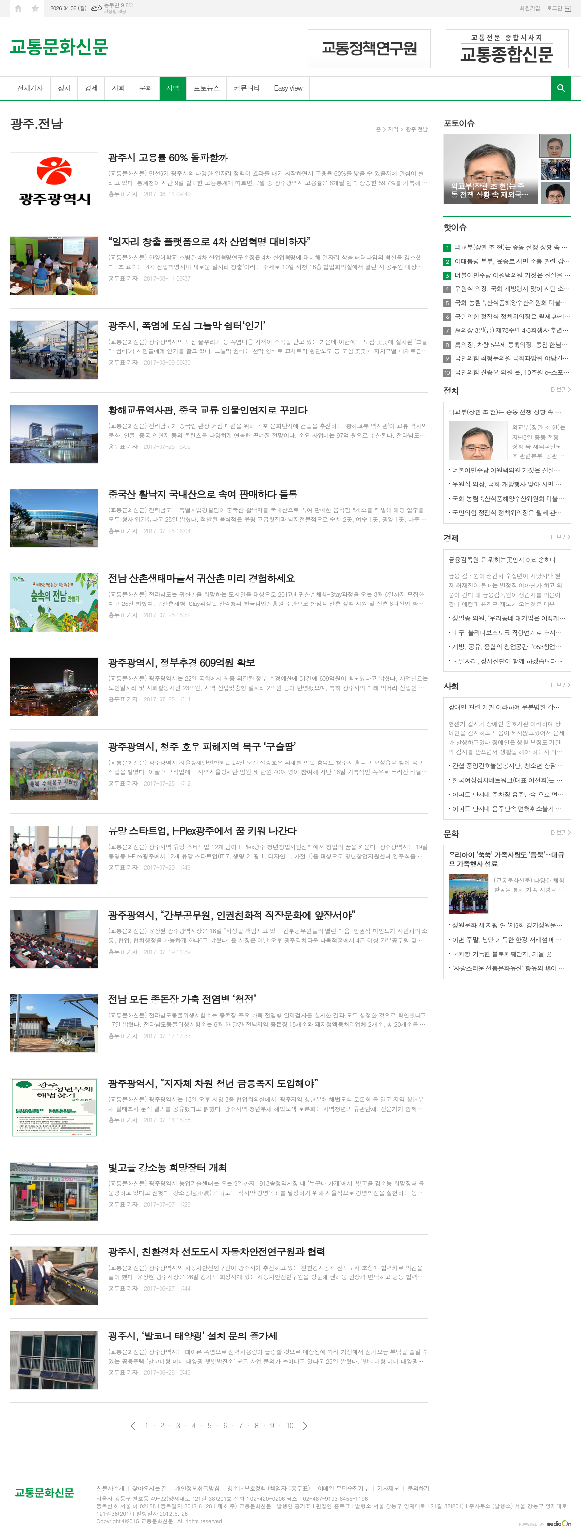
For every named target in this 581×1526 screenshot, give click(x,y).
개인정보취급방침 (197, 1488)
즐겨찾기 (35, 8)
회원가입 (530, 8)
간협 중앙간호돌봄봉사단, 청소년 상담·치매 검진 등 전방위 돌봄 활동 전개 (509, 765)
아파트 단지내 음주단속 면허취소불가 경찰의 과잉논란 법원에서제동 (509, 808)
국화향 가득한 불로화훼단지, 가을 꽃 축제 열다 (509, 953)
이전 (133, 1425)
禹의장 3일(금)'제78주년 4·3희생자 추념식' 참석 (513, 330)
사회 (118, 88)
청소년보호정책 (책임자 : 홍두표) (268, 1488)
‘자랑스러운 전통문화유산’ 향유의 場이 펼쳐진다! (509, 968)
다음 (305, 1425)
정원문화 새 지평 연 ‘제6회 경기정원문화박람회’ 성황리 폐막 (509, 925)
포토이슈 (459, 123)
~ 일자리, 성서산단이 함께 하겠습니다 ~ (507, 661)
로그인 (554, 8)
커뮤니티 (247, 88)
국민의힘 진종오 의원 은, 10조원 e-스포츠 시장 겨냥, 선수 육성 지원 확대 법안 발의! (513, 372)
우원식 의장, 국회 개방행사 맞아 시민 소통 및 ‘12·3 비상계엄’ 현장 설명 (513, 289)
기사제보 (388, 1488)
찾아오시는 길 (149, 1488)
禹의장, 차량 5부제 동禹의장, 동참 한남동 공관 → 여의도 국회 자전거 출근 (513, 344)
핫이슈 (455, 227)
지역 (172, 88)
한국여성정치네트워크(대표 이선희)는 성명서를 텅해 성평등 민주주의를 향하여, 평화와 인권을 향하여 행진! (509, 780)
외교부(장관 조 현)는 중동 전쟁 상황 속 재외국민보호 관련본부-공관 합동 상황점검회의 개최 (513, 247)
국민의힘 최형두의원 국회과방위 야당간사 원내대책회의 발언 (513, 358)
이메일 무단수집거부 (343, 1488)
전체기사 (30, 88)
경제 (91, 88)
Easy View (288, 88)
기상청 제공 (115, 11)
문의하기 (418, 1488)
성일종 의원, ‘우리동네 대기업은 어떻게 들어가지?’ (509, 618)
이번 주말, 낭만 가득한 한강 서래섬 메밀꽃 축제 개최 (509, 939)
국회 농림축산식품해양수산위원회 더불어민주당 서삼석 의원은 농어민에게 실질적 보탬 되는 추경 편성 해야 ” (513, 302)
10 (289, 1425)
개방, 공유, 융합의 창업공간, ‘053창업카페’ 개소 (509, 646)
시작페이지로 (18, 8)
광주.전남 (417, 129)
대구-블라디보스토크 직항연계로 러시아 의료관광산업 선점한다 (509, 632)
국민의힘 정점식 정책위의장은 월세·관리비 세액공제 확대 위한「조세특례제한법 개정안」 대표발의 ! (513, 316)
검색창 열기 (561, 88)
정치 (64, 88)
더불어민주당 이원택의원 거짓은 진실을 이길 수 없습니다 (513, 275)
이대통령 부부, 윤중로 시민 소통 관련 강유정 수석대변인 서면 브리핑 (513, 261)
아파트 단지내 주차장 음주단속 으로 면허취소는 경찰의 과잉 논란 (509, 794)
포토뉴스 (207, 88)
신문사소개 (110, 1488)
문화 (145, 88)
